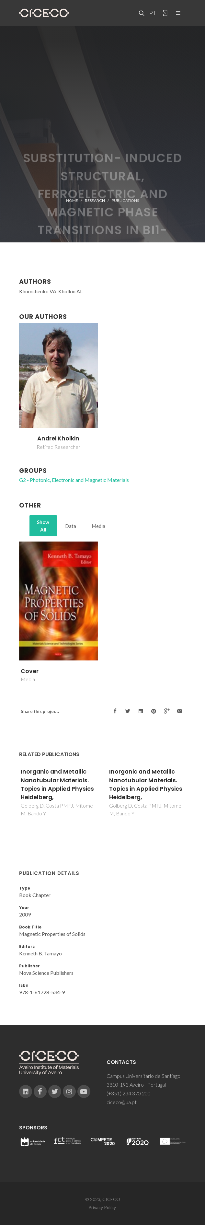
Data (70, 526)
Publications (125, 200)
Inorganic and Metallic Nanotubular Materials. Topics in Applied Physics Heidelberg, (57, 784)
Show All (43, 525)
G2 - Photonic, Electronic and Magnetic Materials (74, 480)
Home (72, 200)
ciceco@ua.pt (122, 1102)
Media (98, 526)
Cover (30, 671)
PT (152, 13)
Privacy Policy (102, 1207)
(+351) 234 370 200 (129, 1093)
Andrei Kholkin (58, 438)
